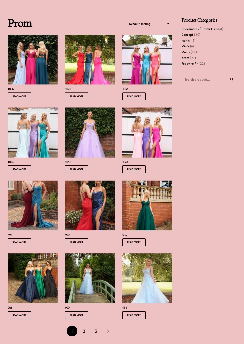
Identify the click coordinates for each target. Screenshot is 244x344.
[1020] (90, 37)
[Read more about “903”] (134, 242)
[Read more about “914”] (134, 315)
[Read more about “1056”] (76, 169)
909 (67, 308)
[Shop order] (149, 23)
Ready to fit (189, 63)
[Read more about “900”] (76, 242)
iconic (185, 40)
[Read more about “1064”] (134, 169)
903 (124, 235)
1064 (125, 162)
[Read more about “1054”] (19, 169)
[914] (147, 256)
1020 (68, 89)
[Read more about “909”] (76, 315)
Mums (185, 52)
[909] (90, 256)
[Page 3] (96, 331)
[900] (90, 183)
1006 (11, 89)
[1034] (147, 37)
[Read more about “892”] (19, 242)
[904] (33, 256)
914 (124, 308)
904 (10, 308)
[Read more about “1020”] (76, 96)
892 (10, 235)
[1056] (90, 110)
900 (67, 235)
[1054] (33, 110)
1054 (11, 162)
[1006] (33, 37)
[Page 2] (84, 331)
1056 (68, 162)
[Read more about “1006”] (19, 96)
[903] (147, 183)
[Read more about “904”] (19, 315)
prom (185, 58)
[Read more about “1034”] (134, 96)
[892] (33, 183)
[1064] (147, 110)
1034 (125, 89)
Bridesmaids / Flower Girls (199, 29)
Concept (187, 34)
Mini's (185, 46)
